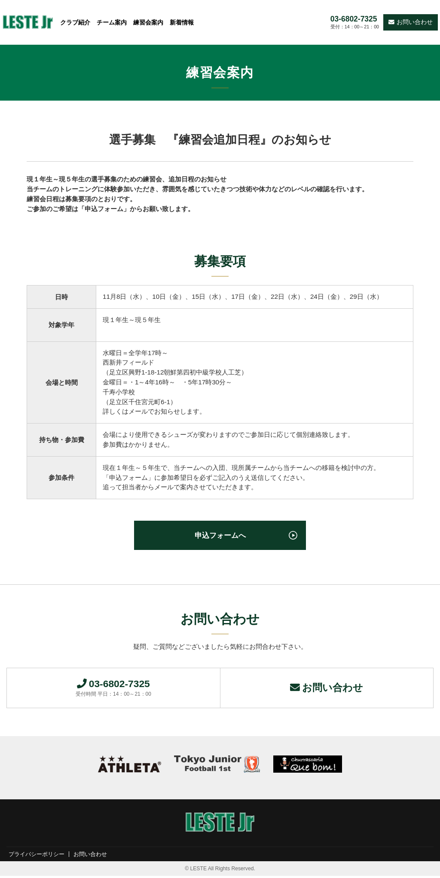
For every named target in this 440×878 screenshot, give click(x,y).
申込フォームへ (220, 535)
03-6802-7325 (353, 19)
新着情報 (182, 22)
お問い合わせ (410, 22)
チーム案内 (112, 22)
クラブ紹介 (75, 22)
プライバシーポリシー (39, 856)
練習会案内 (148, 22)
